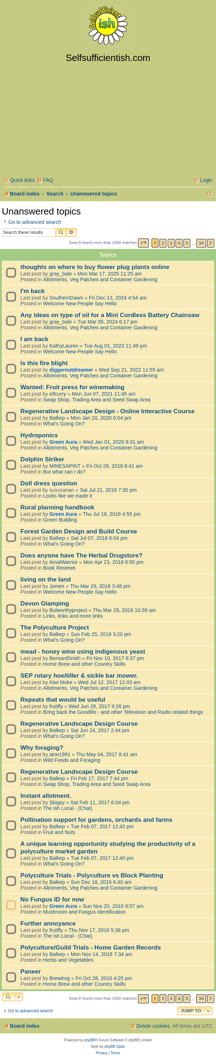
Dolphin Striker (42, 459)
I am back (34, 339)
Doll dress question (48, 483)
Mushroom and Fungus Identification (84, 912)
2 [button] (163, 243)
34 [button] (200, 243)
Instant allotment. (45, 795)
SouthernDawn (66, 298)
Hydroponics (39, 435)
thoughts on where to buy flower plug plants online (95, 266)
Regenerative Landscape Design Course (79, 723)
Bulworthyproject (68, 610)
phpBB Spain (114, 1047)
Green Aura (63, 442)
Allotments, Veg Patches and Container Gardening (100, 279)
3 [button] (171, 243)
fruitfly (56, 706)
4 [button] (179, 243)
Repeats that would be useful (62, 699)
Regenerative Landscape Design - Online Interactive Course (107, 411)
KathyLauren (63, 346)
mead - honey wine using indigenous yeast (82, 651)
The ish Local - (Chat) (67, 808)
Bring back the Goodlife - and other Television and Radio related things (123, 712)
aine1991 (59, 754)
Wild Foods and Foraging (71, 760)
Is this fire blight (44, 363)
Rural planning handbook (57, 507)
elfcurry (57, 394)
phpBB (89, 1040)
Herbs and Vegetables (68, 960)
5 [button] (187, 243)
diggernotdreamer (71, 370)
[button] (143, 243)
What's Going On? (64, 424)
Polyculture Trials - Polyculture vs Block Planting (91, 875)
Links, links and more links (73, 616)
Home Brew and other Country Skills (84, 664)
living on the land (45, 579)
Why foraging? (41, 747)
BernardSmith (64, 658)
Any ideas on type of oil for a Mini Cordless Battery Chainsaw (110, 315)
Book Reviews (59, 568)
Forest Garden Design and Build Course (78, 531)
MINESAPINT (64, 466)
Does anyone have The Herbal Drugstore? (81, 555)
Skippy (57, 802)
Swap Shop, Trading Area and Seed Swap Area (97, 399)
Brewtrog (59, 978)
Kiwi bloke (60, 682)
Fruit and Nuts (59, 832)
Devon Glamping (44, 603)
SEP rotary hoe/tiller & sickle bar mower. (79, 675)
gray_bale (60, 274)
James (56, 586)
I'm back (32, 291)
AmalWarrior (63, 562)
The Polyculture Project (54, 627)
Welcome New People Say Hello (80, 303)
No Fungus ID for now (52, 899)
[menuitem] (44, 180)
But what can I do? (64, 472)
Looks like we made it (67, 496)
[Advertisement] (108, 117)
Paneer (30, 971)
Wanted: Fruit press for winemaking (72, 387)
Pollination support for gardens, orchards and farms (96, 819)
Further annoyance (47, 923)
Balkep (57, 418)
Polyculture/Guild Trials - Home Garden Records (90, 947)
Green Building (60, 520)
